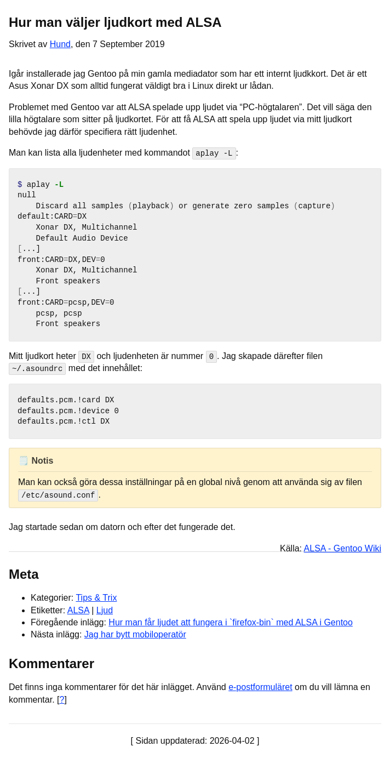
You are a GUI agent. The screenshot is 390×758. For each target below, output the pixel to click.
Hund (60, 44)
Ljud (104, 609)
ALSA (78, 609)
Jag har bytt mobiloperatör (135, 634)
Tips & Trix (96, 597)
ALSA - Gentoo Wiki (342, 547)
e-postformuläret (260, 687)
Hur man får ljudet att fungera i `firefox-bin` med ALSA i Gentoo (230, 621)
